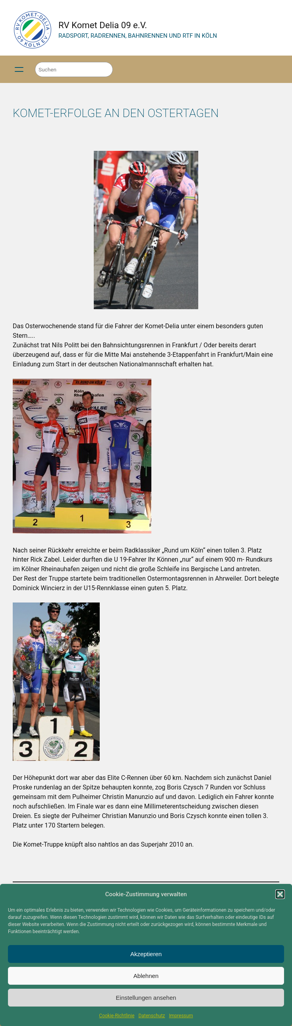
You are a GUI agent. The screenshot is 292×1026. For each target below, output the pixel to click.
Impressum (181, 1015)
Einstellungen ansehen (146, 997)
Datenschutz (151, 1015)
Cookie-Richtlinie (116, 1015)
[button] (280, 894)
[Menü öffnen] (19, 69)
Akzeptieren (146, 954)
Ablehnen (146, 975)
